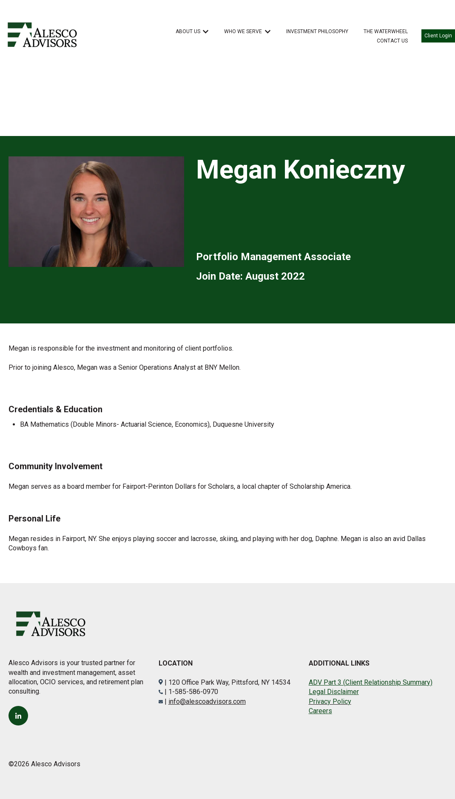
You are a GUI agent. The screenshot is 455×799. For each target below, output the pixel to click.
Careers (320, 711)
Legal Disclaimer (334, 692)
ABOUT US (188, 31)
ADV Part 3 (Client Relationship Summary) (370, 682)
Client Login (438, 36)
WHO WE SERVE (243, 31)
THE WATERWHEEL (386, 31)
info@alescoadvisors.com (207, 701)
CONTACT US (392, 41)
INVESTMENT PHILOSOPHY (317, 31)
